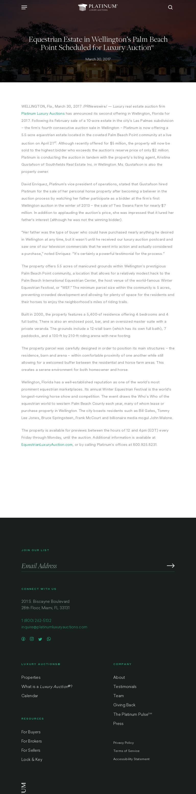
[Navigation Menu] (24, 7)
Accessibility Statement (131, 759)
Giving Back (124, 705)
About (119, 678)
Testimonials (125, 687)
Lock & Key (31, 760)
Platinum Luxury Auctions (43, 113)
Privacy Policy (123, 743)
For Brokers (31, 742)
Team (118, 696)
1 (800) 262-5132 (36, 621)
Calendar (29, 696)
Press (118, 724)
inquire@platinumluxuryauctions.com (54, 627)
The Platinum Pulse (132, 715)
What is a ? (46, 687)
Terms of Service (126, 751)
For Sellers (30, 751)
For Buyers (31, 732)
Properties (31, 678)
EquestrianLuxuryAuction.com (46, 444)
